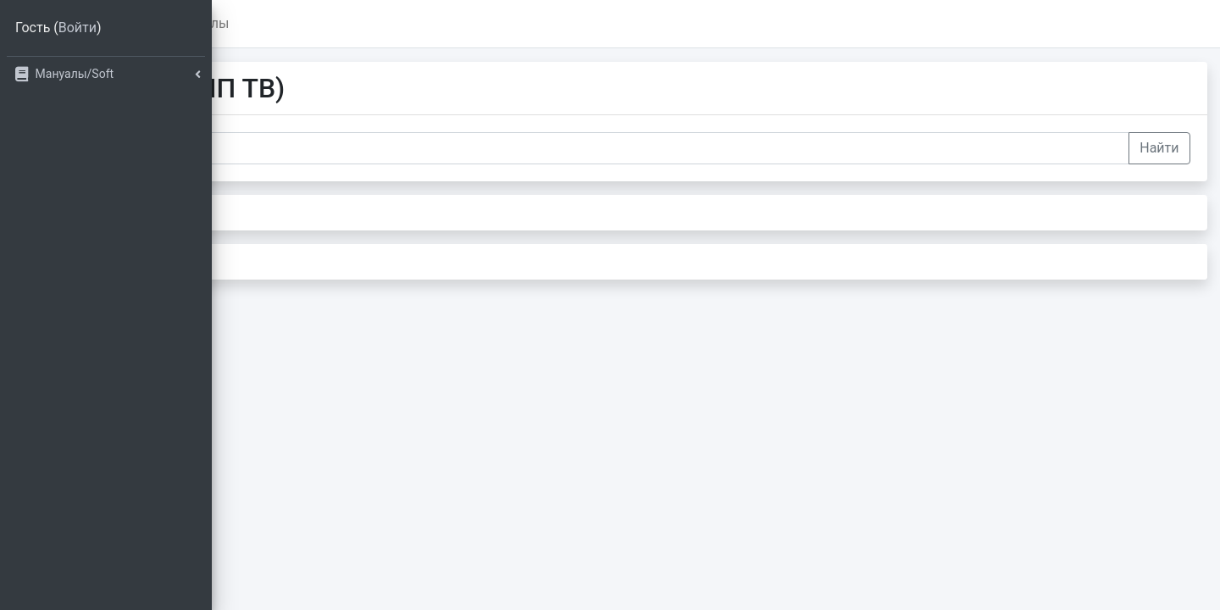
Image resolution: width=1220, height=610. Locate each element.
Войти (77, 27)
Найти (1159, 148)
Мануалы (405, 23)
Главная (306, 23)
